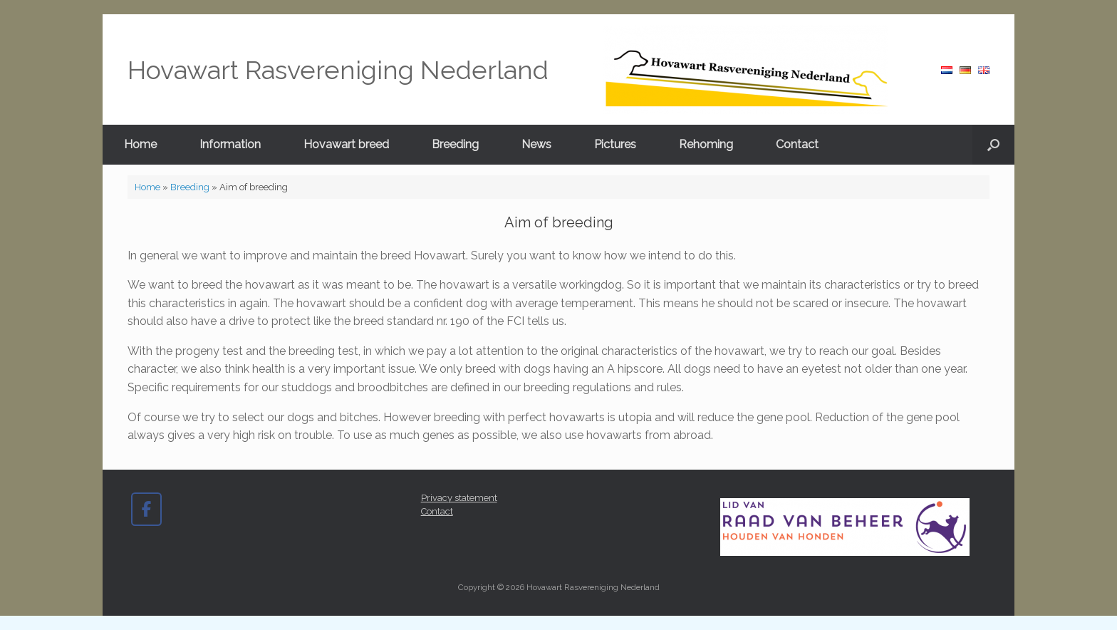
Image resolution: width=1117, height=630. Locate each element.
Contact (797, 144)
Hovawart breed (346, 144)
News (536, 144)
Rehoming (706, 144)
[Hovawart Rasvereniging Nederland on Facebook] (146, 509)
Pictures (615, 144)
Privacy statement (459, 497)
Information (230, 144)
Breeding (455, 144)
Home (140, 144)
